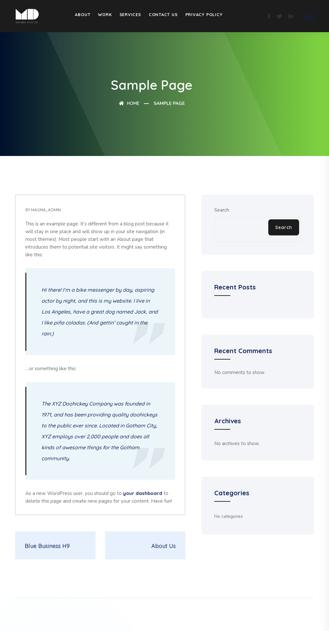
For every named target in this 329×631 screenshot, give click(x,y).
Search (221, 210)
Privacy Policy (204, 14)
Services (130, 14)
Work (104, 14)
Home (129, 103)
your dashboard (142, 493)
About (82, 14)
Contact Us (163, 14)
